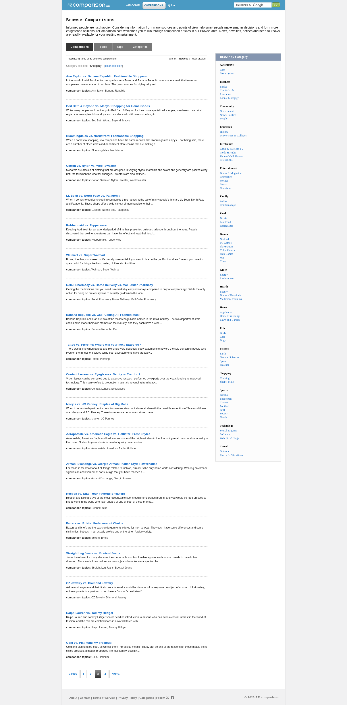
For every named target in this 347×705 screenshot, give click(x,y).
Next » (116, 674)
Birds (223, 333)
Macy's (95, 418)
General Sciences (229, 357)
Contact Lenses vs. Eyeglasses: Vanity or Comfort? (103, 374)
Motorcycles (227, 73)
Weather (224, 364)
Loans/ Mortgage (229, 98)
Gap (115, 329)
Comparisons (80, 46)
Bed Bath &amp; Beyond (106, 120)
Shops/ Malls (227, 381)
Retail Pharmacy (101, 299)
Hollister (132, 448)
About (73, 697)
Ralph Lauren (99, 627)
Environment (227, 278)
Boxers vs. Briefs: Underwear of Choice (94, 523)
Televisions (226, 159)
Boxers (95, 537)
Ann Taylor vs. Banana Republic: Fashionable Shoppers (106, 76)
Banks (223, 86)
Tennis (223, 417)
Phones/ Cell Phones (231, 156)
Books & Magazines (231, 173)
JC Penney (107, 418)
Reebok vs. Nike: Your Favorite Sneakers (95, 493)
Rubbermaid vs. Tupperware (86, 225)
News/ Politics (228, 115)
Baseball (224, 395)
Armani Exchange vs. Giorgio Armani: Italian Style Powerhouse (111, 464)
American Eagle (116, 448)
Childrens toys (228, 205)
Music (223, 184)
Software (225, 434)
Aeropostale (98, 448)
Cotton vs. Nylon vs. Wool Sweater (91, 165)
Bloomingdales (100, 150)
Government (227, 111)
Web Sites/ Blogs (229, 438)
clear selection (113, 65)
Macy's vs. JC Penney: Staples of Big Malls (97, 404)
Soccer (223, 413)
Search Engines (228, 430)
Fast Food (225, 222)
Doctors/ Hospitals (230, 295)
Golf (222, 410)
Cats (222, 336)
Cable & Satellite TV (231, 148)
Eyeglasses (118, 388)
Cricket (224, 402)
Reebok (95, 508)
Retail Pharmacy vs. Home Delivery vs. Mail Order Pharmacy (109, 285)
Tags (120, 46)
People (223, 118)
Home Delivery (120, 299)
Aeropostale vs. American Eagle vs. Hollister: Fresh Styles (108, 434)
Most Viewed (199, 58)
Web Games (226, 253)
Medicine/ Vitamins (231, 299)
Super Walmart (111, 269)
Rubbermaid (98, 239)
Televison (225, 188)
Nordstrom (116, 150)
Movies (224, 180)
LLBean (95, 209)
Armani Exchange (101, 478)
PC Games (226, 242)
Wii (222, 257)
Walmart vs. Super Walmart (85, 255)
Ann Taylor (97, 90)
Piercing (105, 358)
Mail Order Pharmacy (143, 299)
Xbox (223, 261)
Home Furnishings (230, 316)
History (224, 131)
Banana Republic (115, 90)
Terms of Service (104, 697)
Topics (102, 46)
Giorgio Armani (122, 478)
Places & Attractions (231, 455)
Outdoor (224, 451)
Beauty (224, 291)
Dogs (223, 340)
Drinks (223, 218)
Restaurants (226, 225)
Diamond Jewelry (116, 597)
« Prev (73, 674)
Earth (223, 353)
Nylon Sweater (119, 180)
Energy (224, 274)
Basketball (226, 398)
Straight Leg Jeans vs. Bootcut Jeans (93, 553)
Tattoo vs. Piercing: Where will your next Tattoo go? (103, 344)
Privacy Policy (127, 697)
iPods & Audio (228, 152)
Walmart (96, 269)
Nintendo (225, 239)
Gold (94, 657)
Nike (104, 508)
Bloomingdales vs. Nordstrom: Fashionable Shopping (105, 136)
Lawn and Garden (230, 319)
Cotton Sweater (100, 180)
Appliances (226, 312)
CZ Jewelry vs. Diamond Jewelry (89, 583)
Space (223, 361)
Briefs (104, 537)
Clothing (225, 378)
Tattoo (95, 358)
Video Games (227, 250)
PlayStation (226, 246)
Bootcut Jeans (123, 567)
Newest (183, 58)
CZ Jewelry (97, 597)
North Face (108, 209)
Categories (140, 46)
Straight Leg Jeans (102, 567)
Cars (222, 69)
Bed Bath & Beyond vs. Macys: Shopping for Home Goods (108, 106)
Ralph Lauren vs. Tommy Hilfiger (89, 613)
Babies (223, 201)
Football (224, 406)
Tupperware (114, 239)
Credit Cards (227, 90)
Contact (85, 697)
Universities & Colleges (233, 135)
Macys (126, 120)
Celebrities (226, 176)
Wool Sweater (138, 180)
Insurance (225, 94)
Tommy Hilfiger (117, 627)
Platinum (103, 657)
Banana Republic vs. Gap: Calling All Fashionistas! (103, 314)
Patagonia (123, 209)
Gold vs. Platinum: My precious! (89, 642)
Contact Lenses (100, 388)
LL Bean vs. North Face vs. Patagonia (93, 195)
